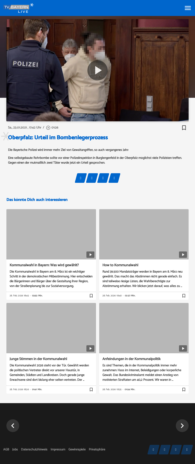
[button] (12, 425)
